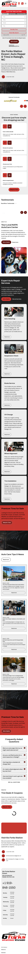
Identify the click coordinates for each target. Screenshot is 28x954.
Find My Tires (14, 29)
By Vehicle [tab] (5, 13)
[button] (9, 4)
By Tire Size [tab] (12, 13)
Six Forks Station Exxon (8, 872)
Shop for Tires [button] (14, 189)
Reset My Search (14, 32)
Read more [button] (6, 559)
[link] (13, 936)
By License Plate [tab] (21, 13)
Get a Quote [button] (14, 41)
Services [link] (3, 952)
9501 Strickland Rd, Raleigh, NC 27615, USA (8, 876)
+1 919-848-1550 (8, 885)
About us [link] (3, 949)
